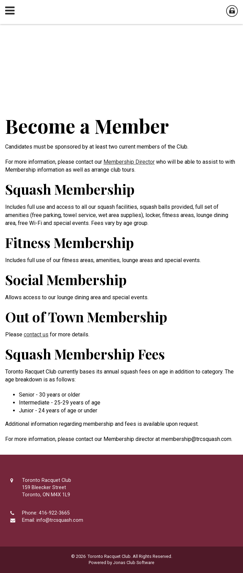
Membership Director (129, 162)
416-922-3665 (54, 513)
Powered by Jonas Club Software (121, 562)
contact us (36, 334)
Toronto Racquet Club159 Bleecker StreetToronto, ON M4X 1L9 (46, 487)
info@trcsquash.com (59, 520)
